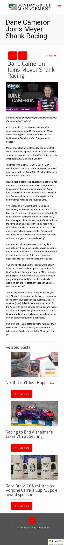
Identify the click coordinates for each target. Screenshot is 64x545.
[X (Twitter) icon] (34, 532)
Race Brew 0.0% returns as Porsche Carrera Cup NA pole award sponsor (31, 490)
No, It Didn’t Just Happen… (30, 382)
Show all (50, 55)
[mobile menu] (59, 7)
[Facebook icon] (30, 532)
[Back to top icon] (32, 520)
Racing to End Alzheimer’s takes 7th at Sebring (29, 434)
